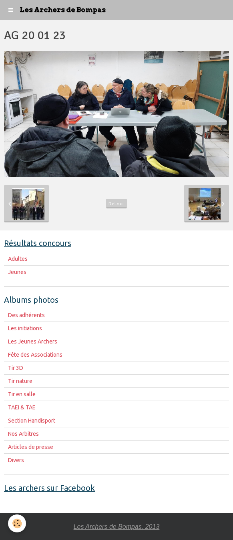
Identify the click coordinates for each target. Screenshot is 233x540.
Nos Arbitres (23, 434)
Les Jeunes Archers (32, 341)
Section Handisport (31, 420)
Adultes (18, 259)
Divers (16, 460)
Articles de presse (30, 447)
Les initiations (25, 328)
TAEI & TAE (22, 407)
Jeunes (17, 272)
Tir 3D (15, 368)
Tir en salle (22, 394)
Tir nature (20, 381)
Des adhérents (26, 315)
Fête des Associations (35, 354)
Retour (116, 203)
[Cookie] (17, 523)
